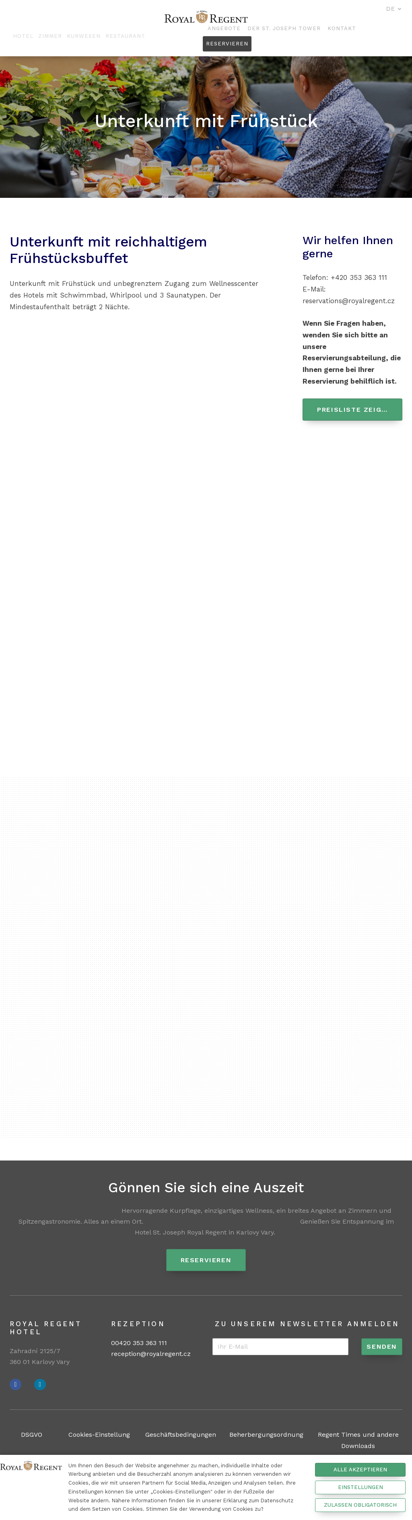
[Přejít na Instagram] (40, 1385)
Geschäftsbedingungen (180, 1435)
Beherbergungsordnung (266, 1435)
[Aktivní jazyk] (394, 9)
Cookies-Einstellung (99, 1435)
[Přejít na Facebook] (15, 1385)
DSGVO (31, 1435)
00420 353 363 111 (139, 1343)
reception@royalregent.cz (151, 1354)
